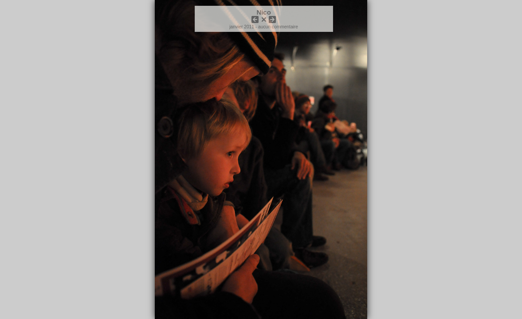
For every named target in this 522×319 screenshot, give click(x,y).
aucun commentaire (278, 26)
